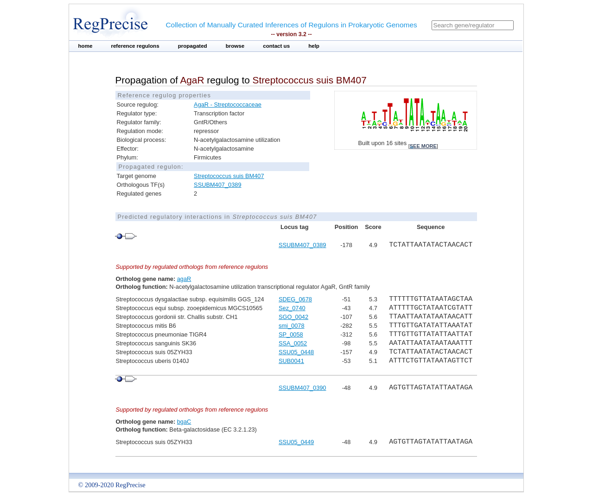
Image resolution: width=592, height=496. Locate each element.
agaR (184, 278)
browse (235, 46)
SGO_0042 (293, 316)
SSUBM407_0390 (302, 387)
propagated (192, 46)
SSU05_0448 (296, 352)
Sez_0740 (292, 308)
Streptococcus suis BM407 (229, 175)
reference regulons (135, 46)
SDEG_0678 (295, 299)
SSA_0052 (293, 343)
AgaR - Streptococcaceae (227, 104)
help (313, 46)
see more (423, 146)
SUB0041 (291, 360)
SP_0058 (291, 334)
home (85, 46)
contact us (276, 46)
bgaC (184, 421)
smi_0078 (292, 325)
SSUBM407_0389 (217, 184)
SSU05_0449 (296, 442)
